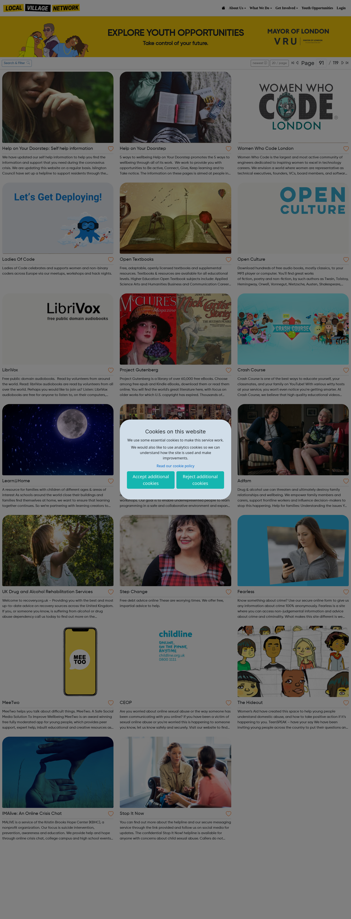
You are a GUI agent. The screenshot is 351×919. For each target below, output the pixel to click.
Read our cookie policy (176, 465)
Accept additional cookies (151, 479)
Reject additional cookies (200, 479)
